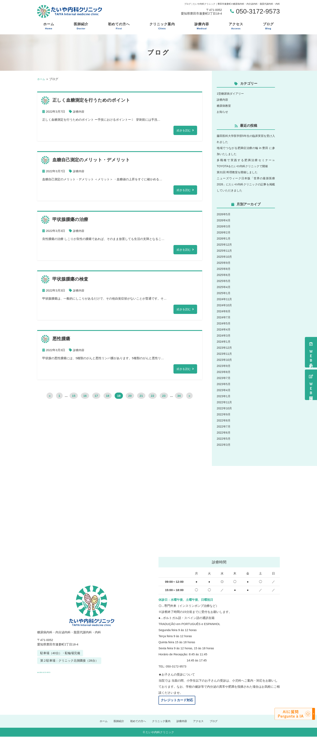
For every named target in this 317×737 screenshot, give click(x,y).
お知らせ (223, 111)
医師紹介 (81, 26)
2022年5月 (224, 438)
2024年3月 (224, 335)
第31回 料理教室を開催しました (238, 172)
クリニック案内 (162, 26)
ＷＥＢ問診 (311, 385)
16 (85, 397)
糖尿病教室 (224, 105)
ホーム (48, 26)
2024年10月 (225, 305)
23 (164, 397)
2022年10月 (225, 408)
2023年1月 (224, 396)
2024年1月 (224, 341)
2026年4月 (224, 220)
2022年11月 (225, 402)
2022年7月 (224, 426)
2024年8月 (224, 311)
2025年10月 (225, 256)
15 (73, 397)
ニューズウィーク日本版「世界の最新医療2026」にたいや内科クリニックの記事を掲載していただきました (246, 184)
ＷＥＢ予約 (311, 352)
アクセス (236, 26)
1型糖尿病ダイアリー (231, 93)
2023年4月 (224, 390)
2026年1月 (224, 238)
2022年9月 (224, 414)
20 (130, 397)
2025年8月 (224, 268)
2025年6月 (224, 275)
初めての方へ (119, 26)
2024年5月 (224, 323)
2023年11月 (225, 353)
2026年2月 (224, 232)
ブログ (268, 26)
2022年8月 (224, 420)
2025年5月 (224, 281)
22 (152, 397)
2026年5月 (224, 214)
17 (96, 397)
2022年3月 (224, 444)
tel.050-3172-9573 (65, 670)
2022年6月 (224, 432)
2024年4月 (224, 329)
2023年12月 (225, 347)
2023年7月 (224, 378)
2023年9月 (224, 365)
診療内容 (201, 26)
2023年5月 (224, 384)
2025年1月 (224, 293)
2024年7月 (224, 317)
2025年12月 (225, 244)
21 (141, 397)
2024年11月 (225, 299)
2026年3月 (224, 226)
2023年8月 (224, 372)
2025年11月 (225, 250)
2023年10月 (225, 359)
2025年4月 (224, 287)
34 (179, 397)
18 (107, 397)
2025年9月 (224, 262)
